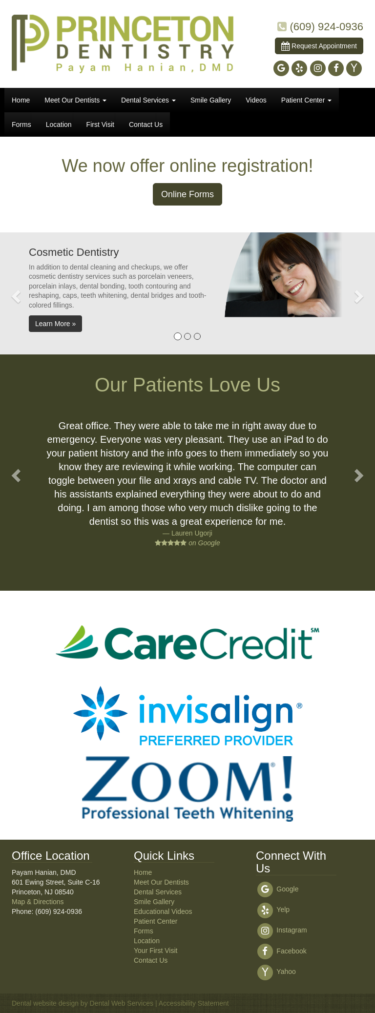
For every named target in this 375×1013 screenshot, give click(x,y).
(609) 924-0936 (326, 27)
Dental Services (148, 100)
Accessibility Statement (194, 1003)
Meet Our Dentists (75, 100)
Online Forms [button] (187, 194)
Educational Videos (163, 911)
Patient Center (306, 100)
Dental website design (45, 1003)
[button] (14, 293)
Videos (256, 100)
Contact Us (146, 124)
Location (59, 124)
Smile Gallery (210, 100)
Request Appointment (319, 46)
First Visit (100, 124)
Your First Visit (155, 950)
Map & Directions (38, 902)
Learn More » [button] (55, 324)
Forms (21, 124)
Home (21, 100)
